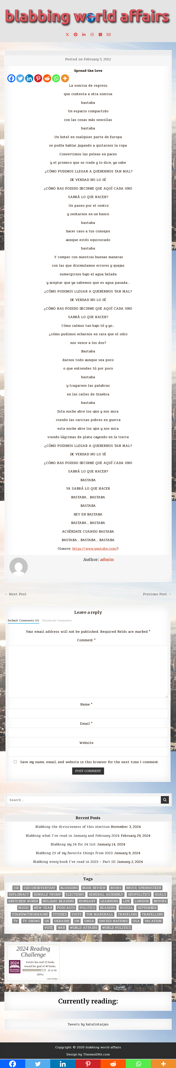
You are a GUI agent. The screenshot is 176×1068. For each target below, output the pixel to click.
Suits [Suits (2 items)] (77, 914)
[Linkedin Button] (84, 34)
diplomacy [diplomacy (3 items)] (19, 894)
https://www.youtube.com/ (94, 548)
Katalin (30, 962)
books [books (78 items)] (115, 888)
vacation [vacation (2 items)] (153, 921)
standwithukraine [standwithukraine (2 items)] (30, 914)
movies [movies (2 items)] (160, 901)
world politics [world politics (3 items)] (116, 927)
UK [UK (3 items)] (46, 921)
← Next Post (15, 594)
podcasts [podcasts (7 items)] (66, 907)
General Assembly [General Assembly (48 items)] (106, 894)
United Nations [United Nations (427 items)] (113, 921)
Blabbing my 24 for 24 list (73, 844)
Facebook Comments (57, 620)
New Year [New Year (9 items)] (43, 907)
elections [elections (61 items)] (75, 894)
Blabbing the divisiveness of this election (72, 826)
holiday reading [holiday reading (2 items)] (58, 901)
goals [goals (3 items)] (160, 894)
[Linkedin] (29, 78)
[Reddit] (47, 78)
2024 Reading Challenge (33, 951)
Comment (86, 640)
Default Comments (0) (23, 620)
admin (107, 559)
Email (86, 723)
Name (86, 704)
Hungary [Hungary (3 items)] (87, 901)
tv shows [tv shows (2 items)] (31, 921)
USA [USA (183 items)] (136, 921)
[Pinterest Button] (75, 34)
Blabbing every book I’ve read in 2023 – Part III (74, 861)
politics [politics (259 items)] (87, 907)
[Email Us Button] (108, 34)
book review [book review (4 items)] (94, 888)
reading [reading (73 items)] (107, 907)
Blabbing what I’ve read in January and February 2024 (73, 835)
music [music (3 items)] (23, 907)
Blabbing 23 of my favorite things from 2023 (74, 853)
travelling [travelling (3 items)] (152, 914)
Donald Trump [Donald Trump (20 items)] (47, 894)
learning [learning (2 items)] (109, 901)
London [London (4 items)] (142, 901)
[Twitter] (20, 78)
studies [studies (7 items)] (60, 914)
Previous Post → (157, 594)
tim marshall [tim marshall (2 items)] (99, 914)
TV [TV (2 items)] (15, 921)
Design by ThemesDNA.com (88, 1054)
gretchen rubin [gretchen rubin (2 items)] (23, 901)
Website (86, 743)
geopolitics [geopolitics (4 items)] (139, 894)
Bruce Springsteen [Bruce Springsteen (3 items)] (143, 888)
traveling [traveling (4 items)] (127, 914)
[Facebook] (11, 78)
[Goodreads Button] (100, 34)
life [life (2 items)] (126, 901)
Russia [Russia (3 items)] (126, 907)
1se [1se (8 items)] (16, 888)
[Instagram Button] (92, 34)
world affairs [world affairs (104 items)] (83, 927)
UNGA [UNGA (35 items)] (89, 921)
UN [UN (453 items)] (77, 921)
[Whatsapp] (56, 78)
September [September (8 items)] (147, 907)
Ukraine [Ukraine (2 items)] (62, 921)
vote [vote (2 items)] (48, 927)
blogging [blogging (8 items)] (69, 888)
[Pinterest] (38, 78)
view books (52, 978)
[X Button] (67, 34)
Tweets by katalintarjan (88, 1024)
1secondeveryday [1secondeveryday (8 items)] (40, 888)
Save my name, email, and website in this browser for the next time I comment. (89, 762)
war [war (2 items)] (61, 927)
